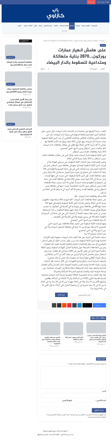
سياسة (77, 25)
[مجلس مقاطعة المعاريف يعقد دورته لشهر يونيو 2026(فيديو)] (18, 79)
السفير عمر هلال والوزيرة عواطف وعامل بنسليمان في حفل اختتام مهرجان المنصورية (51, 340)
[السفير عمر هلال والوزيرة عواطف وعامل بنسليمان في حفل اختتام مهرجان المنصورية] (50, 328)
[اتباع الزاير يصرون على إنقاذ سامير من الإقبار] (73, 328)
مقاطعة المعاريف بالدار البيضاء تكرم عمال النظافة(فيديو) (19, 64)
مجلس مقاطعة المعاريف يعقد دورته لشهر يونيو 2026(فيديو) (19, 90)
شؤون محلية (86, 25)
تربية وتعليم (48, 25)
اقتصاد (56, 25)
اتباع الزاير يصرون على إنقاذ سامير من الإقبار (74, 338)
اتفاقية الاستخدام (54, 434)
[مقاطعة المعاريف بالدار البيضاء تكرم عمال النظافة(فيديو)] (18, 52)
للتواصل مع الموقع (43, 434)
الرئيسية (94, 25)
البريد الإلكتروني (100, 400)
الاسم (104, 391)
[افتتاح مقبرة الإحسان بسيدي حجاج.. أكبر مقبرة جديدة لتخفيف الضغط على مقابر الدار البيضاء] (96, 327)
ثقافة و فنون (28, 25)
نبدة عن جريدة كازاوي (67, 434)
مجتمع (72, 25)
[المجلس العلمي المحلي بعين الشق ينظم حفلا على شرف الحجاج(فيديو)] (18, 119)
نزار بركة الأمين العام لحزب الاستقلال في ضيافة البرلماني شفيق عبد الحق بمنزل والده (19, 102)
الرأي (35, 25)
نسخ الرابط (61, 294)
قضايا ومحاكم (64, 25)
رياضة (40, 25)
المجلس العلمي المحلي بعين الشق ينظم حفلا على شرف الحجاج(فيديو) (19, 131)
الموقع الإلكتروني (67, 400)
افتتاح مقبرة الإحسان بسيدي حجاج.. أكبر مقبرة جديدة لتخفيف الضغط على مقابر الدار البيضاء (96, 338)
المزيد (19, 25)
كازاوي (102, 69)
